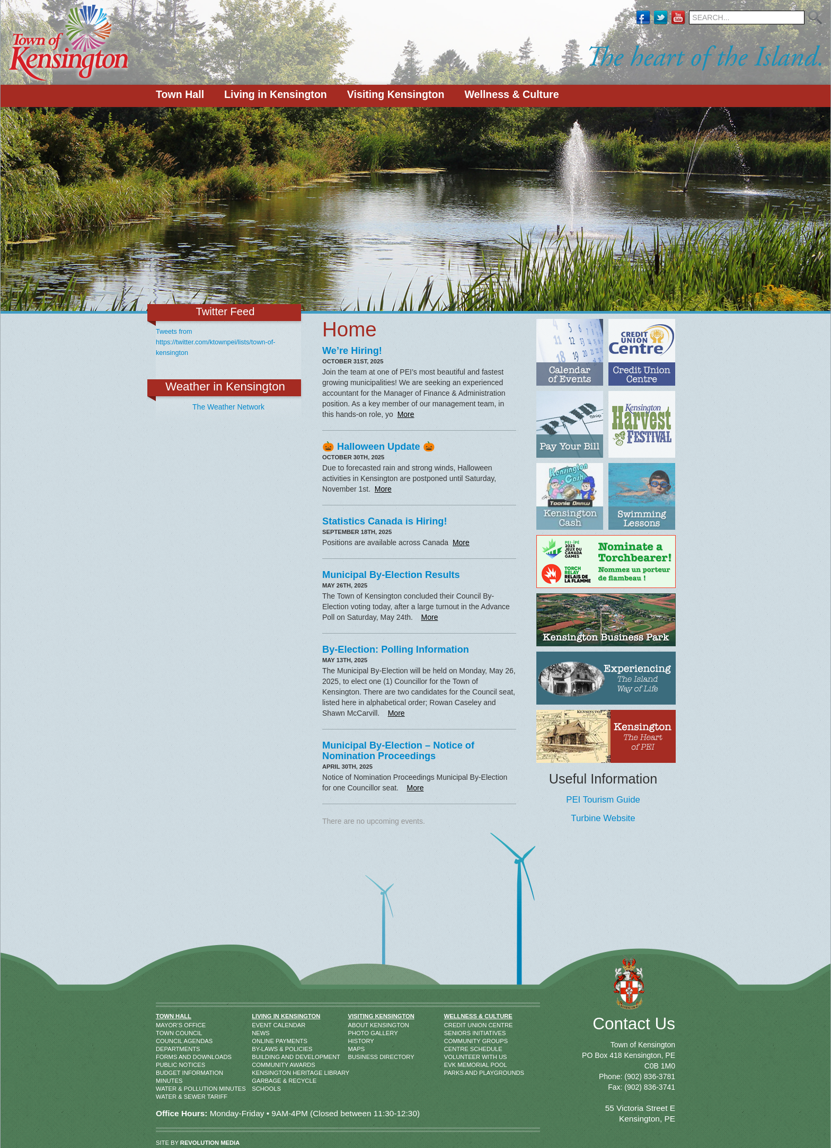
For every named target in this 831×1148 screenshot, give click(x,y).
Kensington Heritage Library (264, 1073)
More (405, 414)
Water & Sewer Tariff (167, 1096)
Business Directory (358, 1057)
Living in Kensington (275, 94)
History (358, 1041)
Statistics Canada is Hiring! (384, 521)
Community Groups (454, 1041)
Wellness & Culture (511, 94)
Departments (167, 1049)
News (261, 1033)
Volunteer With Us (454, 1057)
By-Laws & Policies (264, 1049)
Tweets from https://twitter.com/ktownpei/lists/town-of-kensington (215, 342)
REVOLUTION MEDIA (210, 1143)
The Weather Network (228, 407)
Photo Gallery (358, 1033)
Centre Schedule (454, 1049)
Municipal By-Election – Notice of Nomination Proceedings (398, 750)
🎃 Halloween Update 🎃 (378, 446)
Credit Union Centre (454, 1025)
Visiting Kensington (396, 94)
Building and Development (264, 1057)
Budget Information (167, 1073)
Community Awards (264, 1065)
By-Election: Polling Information (395, 649)
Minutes (167, 1081)
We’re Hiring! (352, 350)
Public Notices (167, 1065)
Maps (356, 1049)
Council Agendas (167, 1041)
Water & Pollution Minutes (167, 1088)
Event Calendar (264, 1025)
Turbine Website (603, 818)
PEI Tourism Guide (603, 800)
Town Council (167, 1033)
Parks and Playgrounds (454, 1073)
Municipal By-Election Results (391, 574)
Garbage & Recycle (264, 1081)
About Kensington (358, 1025)
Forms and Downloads (167, 1057)
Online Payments (264, 1041)
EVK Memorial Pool (454, 1065)
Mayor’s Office (167, 1025)
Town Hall (180, 94)
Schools (264, 1088)
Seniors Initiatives (454, 1033)
